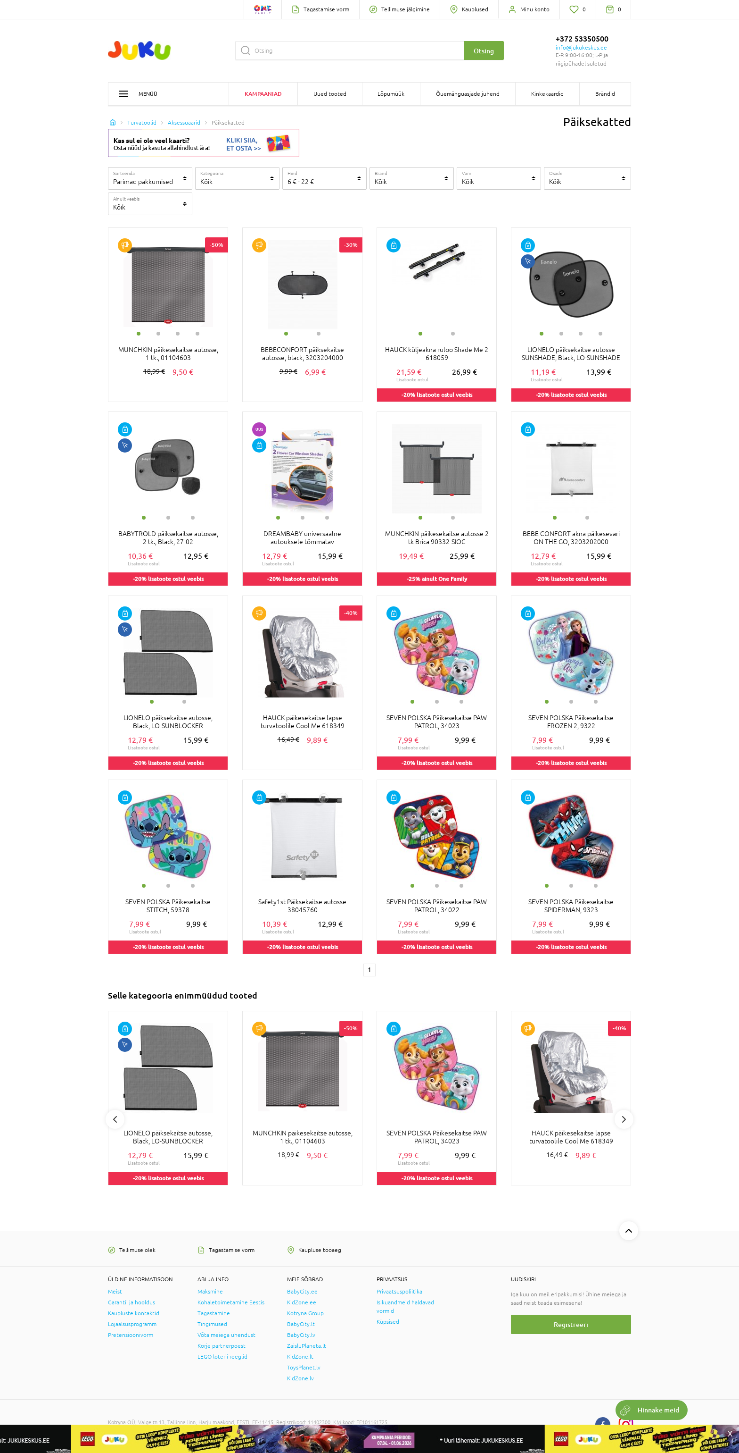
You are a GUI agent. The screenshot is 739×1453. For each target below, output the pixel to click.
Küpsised (388, 1322)
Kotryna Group (305, 1313)
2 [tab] (158, 334)
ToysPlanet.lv (303, 1367)
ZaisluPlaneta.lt (306, 1346)
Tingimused (212, 1324)
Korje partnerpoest (221, 1346)
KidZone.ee (301, 1302)
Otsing (484, 51)
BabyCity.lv (301, 1335)
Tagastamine (213, 1313)
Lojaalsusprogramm (132, 1324)
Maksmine (210, 1291)
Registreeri (571, 1324)
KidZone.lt (300, 1356)
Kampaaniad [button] (263, 93)
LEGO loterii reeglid (222, 1356)
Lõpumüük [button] (391, 94)
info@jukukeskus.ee (581, 47)
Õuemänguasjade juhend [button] (468, 94)
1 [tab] (138, 334)
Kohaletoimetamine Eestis (230, 1302)
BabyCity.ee (302, 1291)
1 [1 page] (369, 970)
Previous (115, 1119)
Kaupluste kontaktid (133, 1313)
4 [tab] (197, 334)
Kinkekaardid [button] (547, 94)
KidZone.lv (300, 1378)
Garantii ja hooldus (131, 1302)
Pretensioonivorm (130, 1335)
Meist (115, 1291)
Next (624, 1119)
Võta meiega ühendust (226, 1335)
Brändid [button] (605, 94)
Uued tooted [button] (329, 94)
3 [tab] (178, 334)
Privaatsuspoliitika (399, 1291)
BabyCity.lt (301, 1324)
